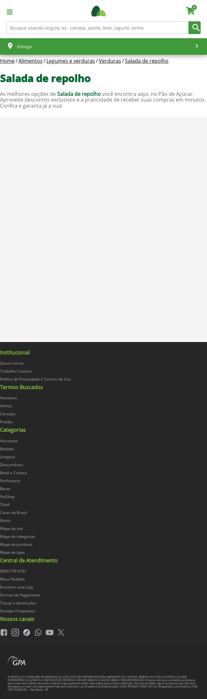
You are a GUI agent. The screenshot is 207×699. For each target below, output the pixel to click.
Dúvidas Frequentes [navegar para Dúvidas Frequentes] (17, 611)
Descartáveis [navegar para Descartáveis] (11, 464)
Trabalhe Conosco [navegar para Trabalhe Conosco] (16, 371)
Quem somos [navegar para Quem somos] (12, 363)
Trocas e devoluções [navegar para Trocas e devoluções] (18, 603)
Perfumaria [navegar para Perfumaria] (10, 480)
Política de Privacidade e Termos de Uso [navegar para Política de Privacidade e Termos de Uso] (35, 379)
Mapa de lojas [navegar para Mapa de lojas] (12, 552)
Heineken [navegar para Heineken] (8, 398)
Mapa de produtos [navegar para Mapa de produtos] (16, 544)
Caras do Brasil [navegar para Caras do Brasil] (13, 512)
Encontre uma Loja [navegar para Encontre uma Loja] (16, 587)
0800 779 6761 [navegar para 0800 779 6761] (13, 571)
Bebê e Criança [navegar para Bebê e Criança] (13, 472)
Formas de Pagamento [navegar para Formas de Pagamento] (20, 595)
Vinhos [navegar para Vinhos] (6, 406)
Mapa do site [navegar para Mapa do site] (11, 528)
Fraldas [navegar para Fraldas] (6, 421)
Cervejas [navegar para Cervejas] (8, 414)
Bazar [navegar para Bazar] (5, 488)
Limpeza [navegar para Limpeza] (7, 457)
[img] (103, 345)
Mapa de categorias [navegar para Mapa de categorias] (17, 536)
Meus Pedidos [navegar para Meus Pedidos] (12, 579)
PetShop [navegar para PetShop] (7, 496)
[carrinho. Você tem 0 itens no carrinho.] (193, 12)
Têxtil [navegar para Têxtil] (5, 504)
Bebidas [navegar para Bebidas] (7, 449)
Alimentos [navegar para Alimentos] (9, 441)
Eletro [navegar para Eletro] (5, 520)
